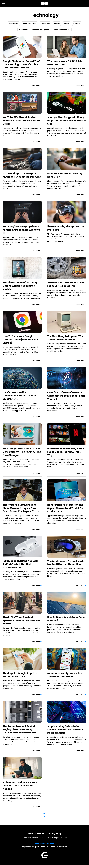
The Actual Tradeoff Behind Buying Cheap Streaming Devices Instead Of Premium (19, 729)
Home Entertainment (62, 30)
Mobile (57, 24)
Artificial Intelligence (40, 30)
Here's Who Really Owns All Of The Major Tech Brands (64, 675)
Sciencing (52, 847)
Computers (45, 24)
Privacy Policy (54, 833)
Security (76, 24)
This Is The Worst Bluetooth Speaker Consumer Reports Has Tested (21, 620)
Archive (40, 833)
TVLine (43, 847)
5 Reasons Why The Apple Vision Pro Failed (66, 228)
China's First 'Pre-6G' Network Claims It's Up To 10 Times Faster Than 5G (66, 395)
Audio (66, 24)
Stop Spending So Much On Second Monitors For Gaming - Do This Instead (65, 729)
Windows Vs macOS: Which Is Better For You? (64, 63)
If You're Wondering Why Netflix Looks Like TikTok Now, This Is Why (65, 452)
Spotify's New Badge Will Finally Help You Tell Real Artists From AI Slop (66, 120)
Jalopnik (35, 847)
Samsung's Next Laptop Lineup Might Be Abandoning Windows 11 (21, 229)
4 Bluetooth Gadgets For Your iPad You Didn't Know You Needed (20, 785)
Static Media (33, 838)
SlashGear (63, 847)
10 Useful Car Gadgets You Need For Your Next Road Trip (66, 284)
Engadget (26, 847)
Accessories (13, 24)
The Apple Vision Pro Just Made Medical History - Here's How (65, 563)
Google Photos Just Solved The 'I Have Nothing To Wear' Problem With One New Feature (21, 64)
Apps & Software (29, 24)
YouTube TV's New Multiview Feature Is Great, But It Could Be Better (21, 120)
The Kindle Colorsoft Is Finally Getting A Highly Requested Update (20, 286)
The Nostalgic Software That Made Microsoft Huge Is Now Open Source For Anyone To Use (21, 508)
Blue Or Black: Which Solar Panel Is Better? (66, 619)
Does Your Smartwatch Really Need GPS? (64, 175)
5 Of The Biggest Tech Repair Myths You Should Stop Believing (22, 175)
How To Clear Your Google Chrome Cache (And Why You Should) (20, 339)
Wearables (23, 30)
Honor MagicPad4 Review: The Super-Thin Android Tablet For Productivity (65, 508)
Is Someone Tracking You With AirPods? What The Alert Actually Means (20, 564)
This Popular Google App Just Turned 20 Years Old (20, 675)
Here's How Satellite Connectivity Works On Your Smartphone (19, 395)
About (31, 833)
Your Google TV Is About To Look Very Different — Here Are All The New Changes (22, 452)
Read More (36, 86)
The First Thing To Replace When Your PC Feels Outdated (66, 338)
